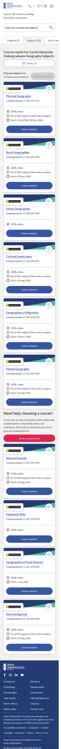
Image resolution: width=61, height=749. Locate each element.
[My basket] (45, 6)
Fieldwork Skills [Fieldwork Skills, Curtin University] (16, 514)
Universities (36, 692)
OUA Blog (9, 686)
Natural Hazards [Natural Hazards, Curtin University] (16, 458)
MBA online (10, 708)
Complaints (33, 727)
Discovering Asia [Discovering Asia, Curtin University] (16, 614)
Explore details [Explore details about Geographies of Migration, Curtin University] (29, 345)
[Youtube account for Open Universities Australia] (22, 675)
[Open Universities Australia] (13, 7)
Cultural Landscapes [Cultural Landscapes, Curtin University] (19, 256)
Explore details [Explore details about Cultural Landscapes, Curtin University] (29, 289)
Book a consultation (29, 438)
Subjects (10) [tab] (34, 40)
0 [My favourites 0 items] (39, 6)
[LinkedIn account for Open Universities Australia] (16, 675)
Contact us (9, 681)
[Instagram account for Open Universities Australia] (10, 675)
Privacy (30, 732)
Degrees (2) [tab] (13, 40)
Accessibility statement (15, 727)
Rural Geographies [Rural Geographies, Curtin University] (17, 152)
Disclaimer (20, 732)
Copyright (8, 732)
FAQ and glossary (39, 697)
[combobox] (29, 27)
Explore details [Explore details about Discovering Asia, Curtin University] (29, 647)
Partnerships (10, 692)
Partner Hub (37, 708)
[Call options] (31, 6)
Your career (10, 697)
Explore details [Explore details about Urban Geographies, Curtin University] (29, 233)
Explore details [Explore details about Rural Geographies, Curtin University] (29, 185)
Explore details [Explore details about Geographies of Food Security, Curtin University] (29, 591)
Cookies (45, 727)
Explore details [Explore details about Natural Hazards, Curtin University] (29, 491)
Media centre (37, 686)
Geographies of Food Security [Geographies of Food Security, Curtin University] (24, 562)
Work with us (10, 703)
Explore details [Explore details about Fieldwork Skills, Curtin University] (29, 539)
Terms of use (41, 732)
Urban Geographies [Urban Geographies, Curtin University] (18, 208)
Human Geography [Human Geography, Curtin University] (17, 369)
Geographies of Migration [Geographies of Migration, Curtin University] (22, 312)
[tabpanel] (29, 352)
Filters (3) (29, 63)
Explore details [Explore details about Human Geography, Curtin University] (29, 402)
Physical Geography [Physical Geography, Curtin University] (18, 96)
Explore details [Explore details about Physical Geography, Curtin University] (29, 129)
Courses (34, 703)
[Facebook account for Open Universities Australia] (5, 675)
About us (35, 681)
